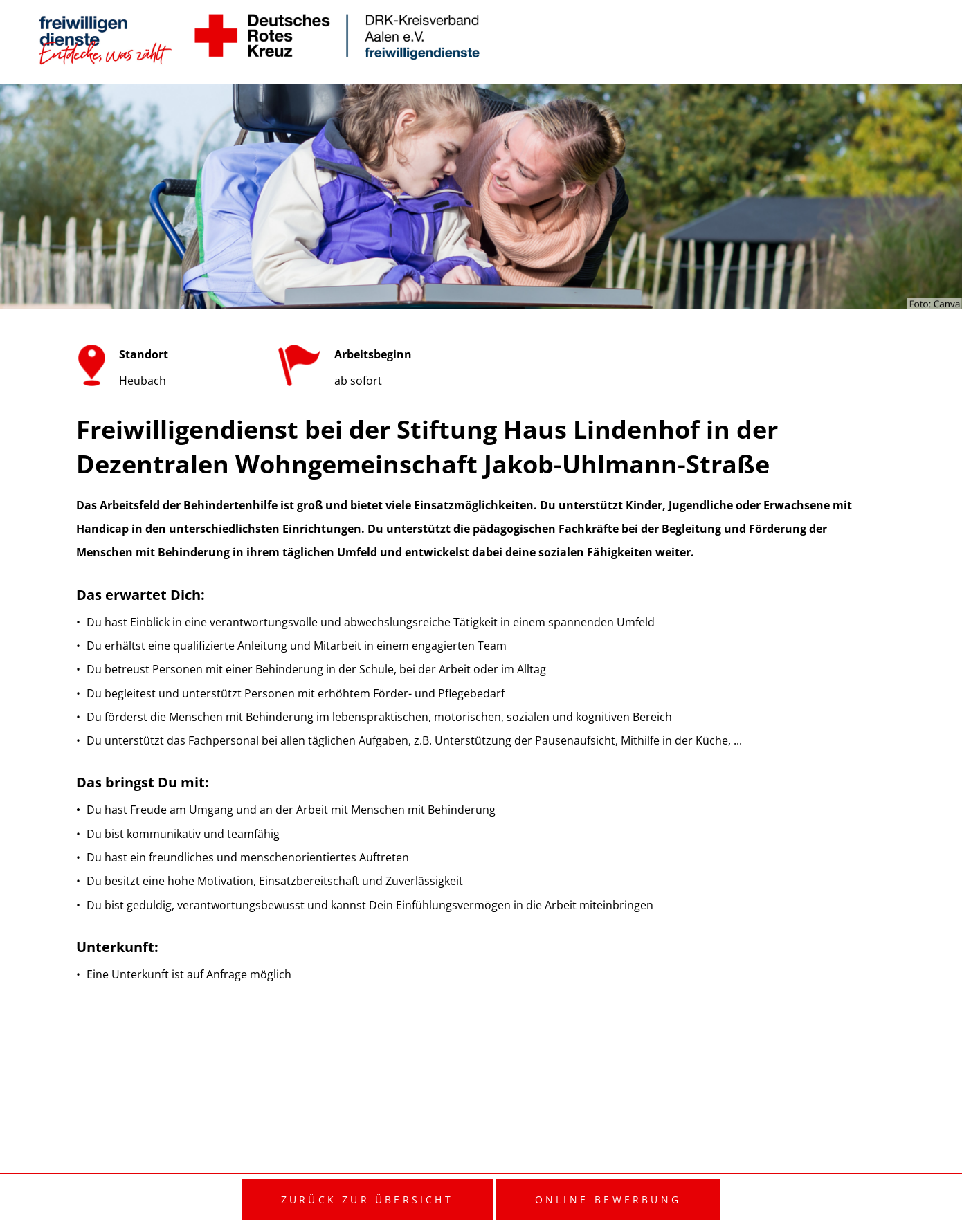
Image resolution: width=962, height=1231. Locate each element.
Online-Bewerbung (608, 1199)
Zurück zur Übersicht (367, 1199)
